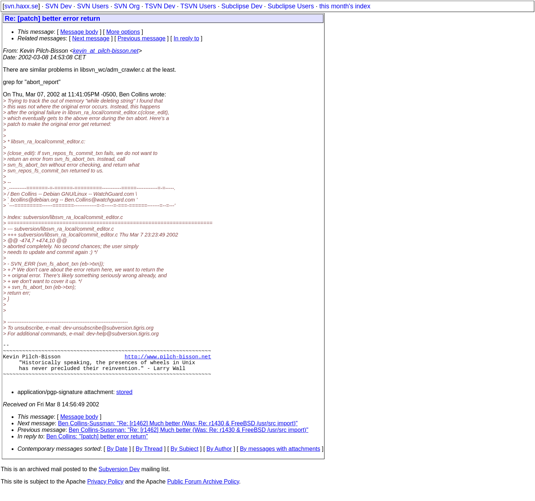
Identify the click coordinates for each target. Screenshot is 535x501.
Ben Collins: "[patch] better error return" (97, 447)
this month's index (344, 6)
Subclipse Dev (241, 6)
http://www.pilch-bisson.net (168, 360)
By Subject (184, 459)
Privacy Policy (105, 492)
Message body (79, 32)
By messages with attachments (280, 459)
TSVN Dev (160, 6)
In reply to (186, 38)
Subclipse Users (291, 6)
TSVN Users (198, 6)
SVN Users (93, 6)
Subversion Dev (119, 479)
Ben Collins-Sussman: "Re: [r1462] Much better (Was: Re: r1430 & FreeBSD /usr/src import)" (178, 433)
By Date (117, 459)
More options (123, 32)
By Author (219, 459)
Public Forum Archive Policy (203, 492)
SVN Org (126, 6)
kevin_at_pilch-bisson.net (106, 51)
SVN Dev (58, 6)
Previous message (142, 38)
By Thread (149, 459)
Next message (90, 38)
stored (124, 402)
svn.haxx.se (21, 6)
